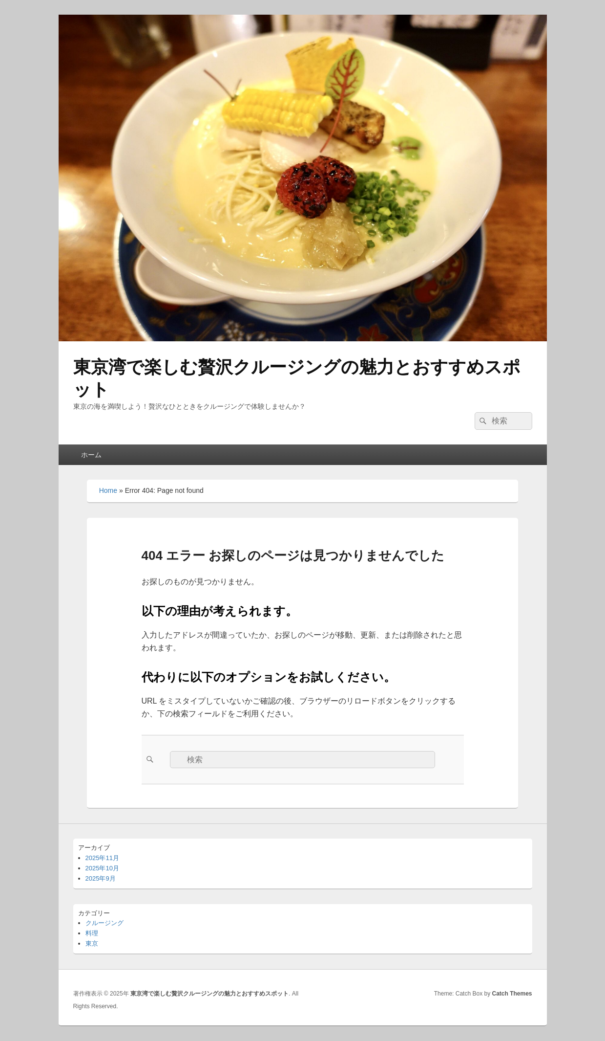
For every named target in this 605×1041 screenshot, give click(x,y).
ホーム (91, 455)
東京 (91, 943)
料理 (91, 933)
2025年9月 (100, 878)
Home (108, 490)
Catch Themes (512, 993)
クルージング (104, 923)
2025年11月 (102, 858)
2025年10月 (102, 868)
